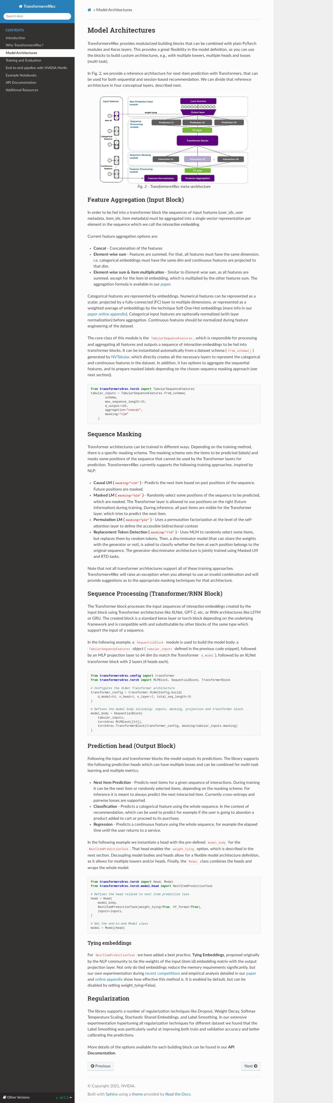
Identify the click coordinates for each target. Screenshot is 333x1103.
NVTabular (120, 357)
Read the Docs (177, 1094)
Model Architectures (21, 53)
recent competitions (162, 973)
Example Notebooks (21, 75)
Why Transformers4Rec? (24, 45)
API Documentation (21, 82)
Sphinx (112, 1094)
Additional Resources (22, 90)
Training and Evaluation (23, 60)
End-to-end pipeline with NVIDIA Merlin (36, 68)
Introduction (15, 38)
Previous (100, 1066)
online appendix (109, 979)
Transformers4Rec (39, 6)
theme (137, 1094)
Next (250, 1066)
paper (165, 284)
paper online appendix (107, 314)
